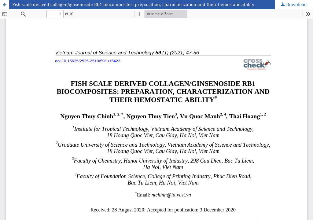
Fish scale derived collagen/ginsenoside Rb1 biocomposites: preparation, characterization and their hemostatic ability (133, 4)
